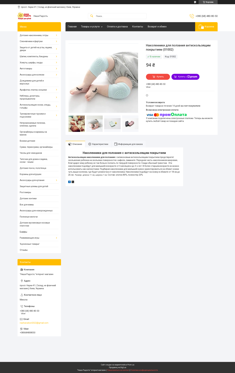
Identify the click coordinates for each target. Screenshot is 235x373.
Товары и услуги (90, 26)
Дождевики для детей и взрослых (32, 82)
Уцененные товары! (29, 244)
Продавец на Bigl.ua (117, 367)
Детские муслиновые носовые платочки (35, 224)
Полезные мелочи (29, 217)
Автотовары (26, 68)
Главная (72, 26)
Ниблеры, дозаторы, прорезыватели (30, 97)
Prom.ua (130, 365)
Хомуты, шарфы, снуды (31, 62)
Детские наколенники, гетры (34, 35)
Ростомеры (25, 192)
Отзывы (24, 250)
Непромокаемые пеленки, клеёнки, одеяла (32, 124)
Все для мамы (27, 204)
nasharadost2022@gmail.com (34, 323)
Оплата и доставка (117, 26)
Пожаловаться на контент (118, 370)
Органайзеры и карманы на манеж (33, 133)
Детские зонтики (28, 198)
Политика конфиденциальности (144, 370)
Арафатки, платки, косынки (33, 90)
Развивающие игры (29, 238)
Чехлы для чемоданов (31, 153)
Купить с (187, 76)
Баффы (23, 232)
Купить (160, 76)
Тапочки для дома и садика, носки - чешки (34, 160)
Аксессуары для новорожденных (36, 210)
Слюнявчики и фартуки (31, 41)
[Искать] (92, 16)
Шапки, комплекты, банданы (34, 56)
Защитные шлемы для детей (34, 186)
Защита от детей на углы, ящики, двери (36, 49)
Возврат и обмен (157, 26)
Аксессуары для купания (32, 180)
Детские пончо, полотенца (33, 168)
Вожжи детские (27, 141)
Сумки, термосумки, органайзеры (36, 147)
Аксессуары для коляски (32, 74)
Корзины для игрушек (30, 174)
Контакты (137, 26)
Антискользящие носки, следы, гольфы (35, 106)
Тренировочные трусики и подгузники (33, 115)
